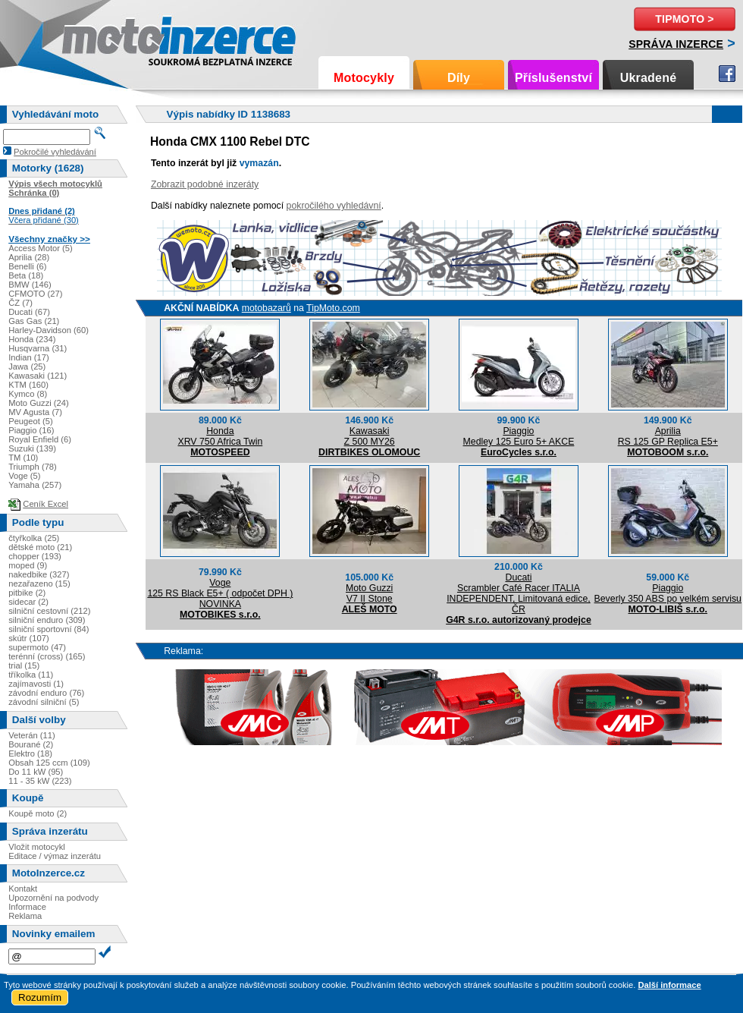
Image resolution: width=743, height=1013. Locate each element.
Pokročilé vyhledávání (55, 151)
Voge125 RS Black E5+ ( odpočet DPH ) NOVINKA (220, 593)
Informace (27, 906)
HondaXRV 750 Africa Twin (219, 436)
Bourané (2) (30, 744)
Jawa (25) (26, 366)
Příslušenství (553, 77)
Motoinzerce (94, 37)
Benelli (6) (27, 266)
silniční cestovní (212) (49, 610)
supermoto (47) (37, 647)
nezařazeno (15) (39, 583)
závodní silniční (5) (43, 701)
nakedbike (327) (38, 574)
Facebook (727, 73)
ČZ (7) (20, 302)
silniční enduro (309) (46, 619)
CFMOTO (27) (35, 293)
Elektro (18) (30, 753)
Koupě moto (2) (37, 813)
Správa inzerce (676, 44)
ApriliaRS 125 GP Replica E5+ (668, 436)
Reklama (25, 915)
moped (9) (27, 565)
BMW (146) (30, 284)
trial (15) (23, 665)
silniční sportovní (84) (48, 629)
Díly (458, 77)
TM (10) (23, 457)
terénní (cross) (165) (46, 656)
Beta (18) (25, 275)
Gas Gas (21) (33, 321)
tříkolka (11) (30, 674)
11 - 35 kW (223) (39, 780)
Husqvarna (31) (37, 348)
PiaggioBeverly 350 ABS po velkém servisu (667, 593)
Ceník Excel (45, 503)
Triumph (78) (32, 466)
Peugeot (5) (30, 421)
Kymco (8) (27, 393)
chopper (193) (34, 556)
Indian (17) (28, 357)
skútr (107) (28, 638)
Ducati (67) (29, 311)
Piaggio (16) (31, 430)
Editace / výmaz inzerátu (54, 855)
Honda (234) (31, 339)
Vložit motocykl (36, 846)
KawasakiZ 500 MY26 (369, 436)
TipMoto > (684, 19)
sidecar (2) (28, 601)
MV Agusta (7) (35, 412)
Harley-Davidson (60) (48, 330)
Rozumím (39, 997)
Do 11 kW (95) (35, 771)
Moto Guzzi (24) (38, 402)
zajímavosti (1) (36, 683)
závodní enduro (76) (46, 692)
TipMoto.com (333, 308)
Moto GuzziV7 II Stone (369, 593)
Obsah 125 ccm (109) (49, 762)
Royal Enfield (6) (39, 439)
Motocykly (364, 77)
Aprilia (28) (28, 257)
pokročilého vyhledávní (334, 205)
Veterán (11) (31, 735)
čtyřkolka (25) (33, 538)
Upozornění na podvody (53, 897)
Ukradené (648, 77)
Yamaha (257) (34, 484)
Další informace (669, 984)
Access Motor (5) (40, 248)
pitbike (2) (26, 592)
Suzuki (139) (32, 448)
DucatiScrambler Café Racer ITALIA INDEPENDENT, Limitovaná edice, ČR (519, 593)
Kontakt (22, 888)
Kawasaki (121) (37, 375)
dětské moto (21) (40, 547)
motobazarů (266, 308)
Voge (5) (24, 475)
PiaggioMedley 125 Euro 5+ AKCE (519, 436)
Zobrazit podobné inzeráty (205, 184)
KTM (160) (28, 384)
